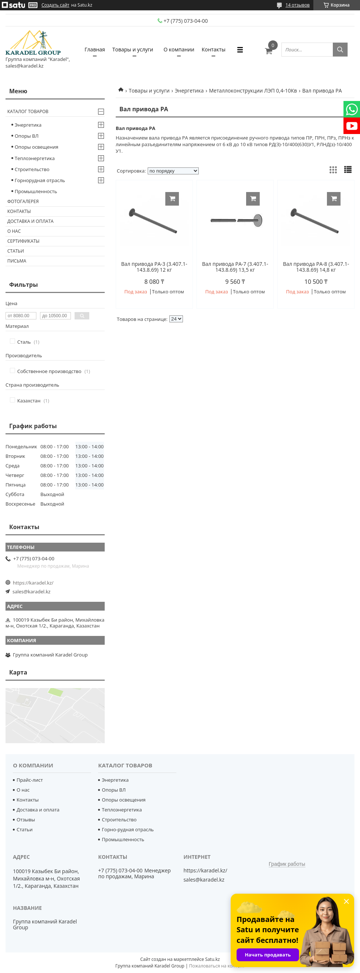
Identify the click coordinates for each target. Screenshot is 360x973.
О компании (178, 49)
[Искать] (340, 50)
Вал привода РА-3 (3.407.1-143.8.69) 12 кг (154, 267)
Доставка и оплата (30, 221)
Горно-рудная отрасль (128, 829)
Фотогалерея (23, 201)
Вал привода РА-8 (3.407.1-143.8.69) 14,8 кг (316, 267)
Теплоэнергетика (35, 158)
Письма (16, 261)
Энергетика (189, 90)
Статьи (15, 251)
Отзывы (26, 819)
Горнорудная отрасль (40, 180)
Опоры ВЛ (27, 136)
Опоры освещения (36, 147)
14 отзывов (297, 5)
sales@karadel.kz (31, 591)
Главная (94, 49)
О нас (14, 231)
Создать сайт (55, 5)
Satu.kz (212, 959)
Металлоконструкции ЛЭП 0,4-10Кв (253, 90)
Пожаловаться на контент (217, 966)
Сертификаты (23, 241)
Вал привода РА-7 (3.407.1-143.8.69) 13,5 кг (235, 267)
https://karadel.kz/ (33, 583)
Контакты (214, 49)
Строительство (32, 169)
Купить (172, 199)
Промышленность (36, 191)
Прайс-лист (30, 780)
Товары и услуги (132, 49)
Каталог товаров (27, 111)
